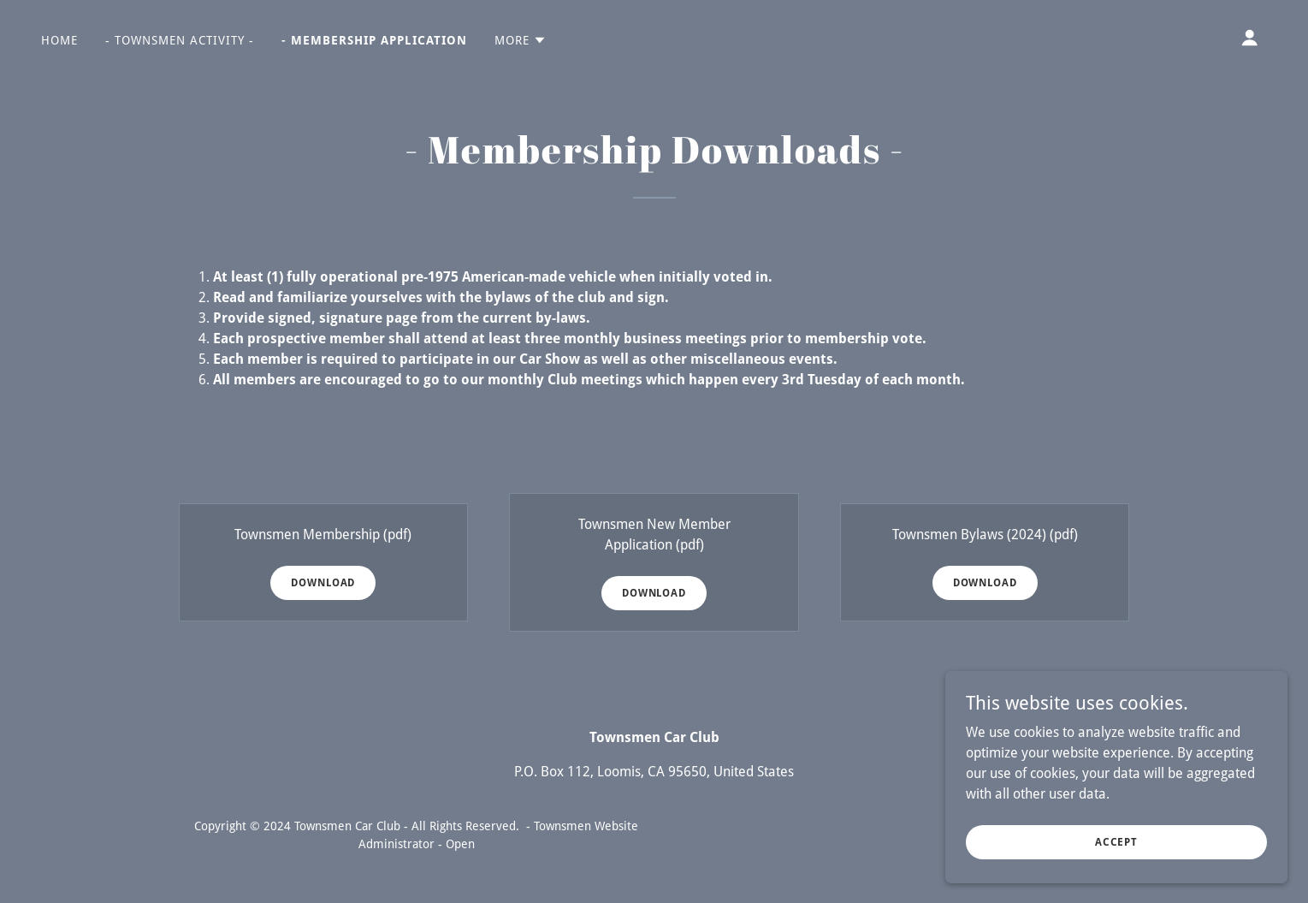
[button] (520, 40)
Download (323, 583)
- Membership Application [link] (374, 40)
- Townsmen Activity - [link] (179, 40)
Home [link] (59, 40)
